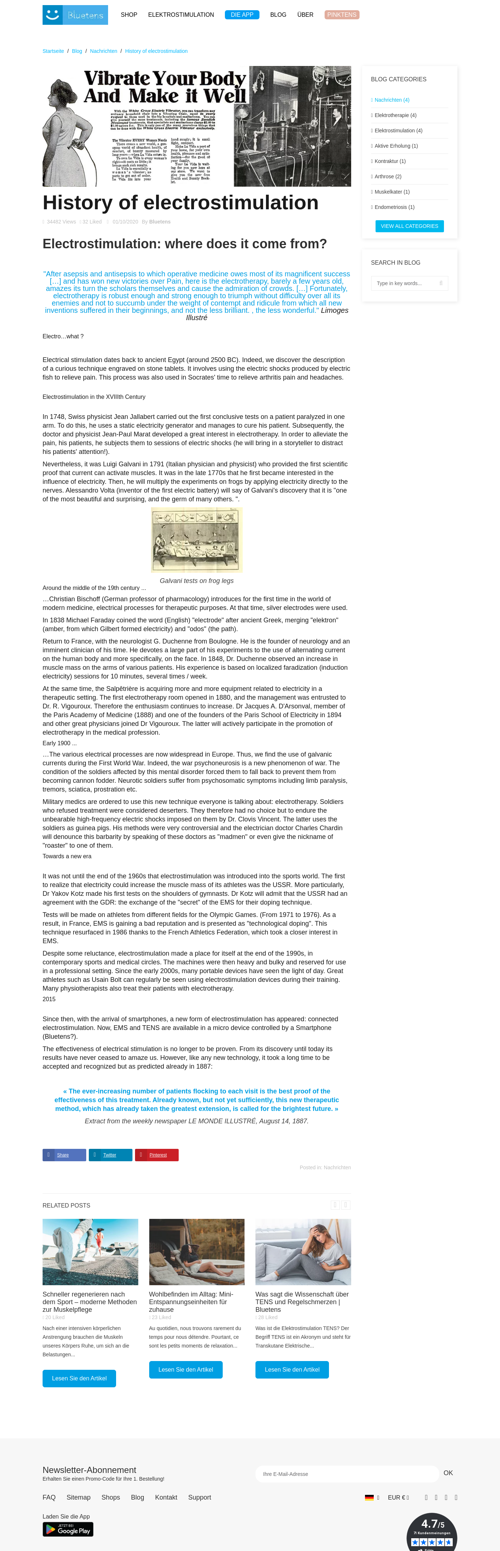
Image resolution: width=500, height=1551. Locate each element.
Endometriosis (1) (395, 207)
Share (63, 1155)
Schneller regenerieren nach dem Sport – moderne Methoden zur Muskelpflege (90, 1302)
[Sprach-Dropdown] (372, 1497)
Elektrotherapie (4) (396, 115)
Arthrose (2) (388, 176)
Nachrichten (337, 1167)
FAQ (49, 1497)
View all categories (410, 226)
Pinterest (158, 1155)
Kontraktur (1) (390, 161)
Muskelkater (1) (392, 192)
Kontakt (166, 1497)
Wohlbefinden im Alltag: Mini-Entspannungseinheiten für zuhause (191, 1302)
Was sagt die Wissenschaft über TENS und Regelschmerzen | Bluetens (302, 1302)
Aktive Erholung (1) (396, 146)
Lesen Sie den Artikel (79, 1378)
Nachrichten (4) (392, 100)
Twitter (109, 1155)
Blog (137, 1497)
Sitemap (79, 1497)
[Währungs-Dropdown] (398, 1497)
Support (199, 1497)
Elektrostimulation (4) (399, 130)
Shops (111, 1497)
